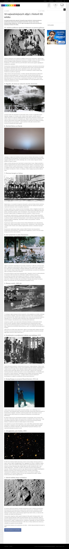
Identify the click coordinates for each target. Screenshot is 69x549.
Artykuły (49, 6)
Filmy (55, 6)
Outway (15, 546)
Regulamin (6, 546)
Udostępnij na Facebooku (13, 530)
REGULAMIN (53, 546)
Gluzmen (6, 11)
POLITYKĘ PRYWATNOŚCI (47, 546)
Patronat (12, 1)
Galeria (62, 6)
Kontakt (10, 546)
